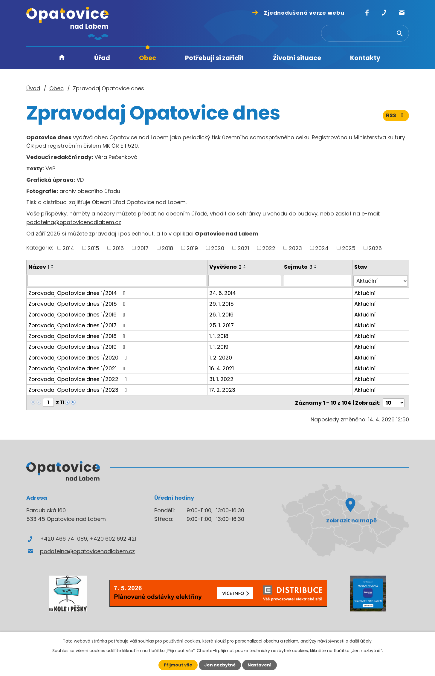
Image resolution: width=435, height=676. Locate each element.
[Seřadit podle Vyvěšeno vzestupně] (245, 265)
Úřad (102, 57)
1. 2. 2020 (220, 357)
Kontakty (365, 57)
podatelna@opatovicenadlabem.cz (73, 222)
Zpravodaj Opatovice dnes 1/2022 (78, 379)
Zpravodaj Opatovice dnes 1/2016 (78, 314)
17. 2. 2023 (222, 389)
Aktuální (365, 292)
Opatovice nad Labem (226, 233)
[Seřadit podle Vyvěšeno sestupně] (245, 268)
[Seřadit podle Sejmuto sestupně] (315, 268)
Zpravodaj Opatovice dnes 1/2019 (78, 346)
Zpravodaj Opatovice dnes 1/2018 (78, 335)
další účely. (361, 641)
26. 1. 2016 (221, 314)
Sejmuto (298, 266)
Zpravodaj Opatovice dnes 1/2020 (78, 357)
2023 (295, 248)
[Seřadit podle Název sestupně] (52, 268)
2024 (322, 248)
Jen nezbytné (220, 665)
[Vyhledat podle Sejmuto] (317, 280)
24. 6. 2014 (222, 292)
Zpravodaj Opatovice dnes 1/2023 (78, 389)
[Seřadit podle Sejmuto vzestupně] (315, 265)
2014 (68, 248)
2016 (118, 248)
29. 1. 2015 (221, 303)
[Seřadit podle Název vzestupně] (52, 265)
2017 (143, 248)
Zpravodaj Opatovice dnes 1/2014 (78, 292)
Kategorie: (39, 247)
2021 (243, 248)
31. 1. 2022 (221, 379)
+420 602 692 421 (113, 538)
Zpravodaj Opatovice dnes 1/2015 (78, 303)
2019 (192, 248)
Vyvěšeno (225, 266)
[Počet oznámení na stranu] (394, 402)
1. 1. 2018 (218, 335)
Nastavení (259, 665)
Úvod (62, 58)
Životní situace (297, 57)
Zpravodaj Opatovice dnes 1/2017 (78, 325)
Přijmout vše (178, 665)
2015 (93, 248)
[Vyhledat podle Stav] (380, 280)
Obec (147, 57)
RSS (396, 116)
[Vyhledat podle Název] (117, 280)
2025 (348, 248)
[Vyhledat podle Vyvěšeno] (244, 280)
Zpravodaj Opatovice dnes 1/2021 (78, 368)
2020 (217, 248)
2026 (375, 248)
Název (38, 266)
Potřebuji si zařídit (214, 57)
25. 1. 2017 (221, 325)
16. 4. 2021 (221, 368)
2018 (167, 248)
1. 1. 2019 (218, 346)
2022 (268, 248)
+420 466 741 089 (63, 538)
